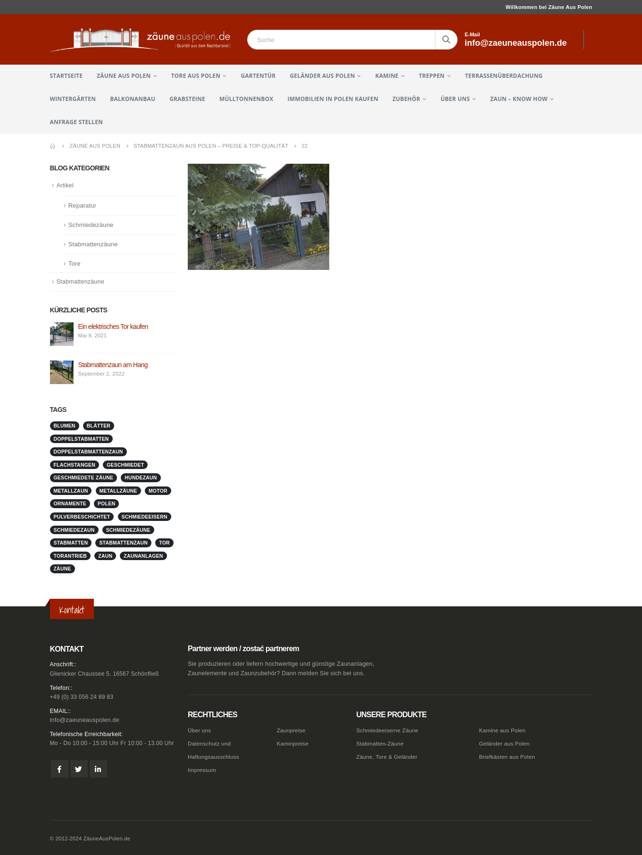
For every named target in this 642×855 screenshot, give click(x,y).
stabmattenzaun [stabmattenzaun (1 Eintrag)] (123, 543)
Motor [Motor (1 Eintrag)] (158, 492)
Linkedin (98, 770)
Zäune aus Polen (123, 76)
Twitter (79, 770)
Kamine (387, 76)
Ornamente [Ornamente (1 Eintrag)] (70, 504)
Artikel (66, 185)
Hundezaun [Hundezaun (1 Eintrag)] (141, 478)
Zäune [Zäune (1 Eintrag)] (62, 569)
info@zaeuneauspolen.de (84, 720)
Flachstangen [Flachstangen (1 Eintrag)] (75, 466)
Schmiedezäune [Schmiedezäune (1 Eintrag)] (128, 530)
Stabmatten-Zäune (381, 742)
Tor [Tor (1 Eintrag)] (164, 543)
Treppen (432, 76)
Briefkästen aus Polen (509, 755)
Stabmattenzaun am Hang (113, 365)
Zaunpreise (292, 730)
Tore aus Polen (195, 76)
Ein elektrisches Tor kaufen (113, 327)
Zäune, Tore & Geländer (389, 755)
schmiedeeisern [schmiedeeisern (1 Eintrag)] (144, 517)
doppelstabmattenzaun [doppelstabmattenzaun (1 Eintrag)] (88, 452)
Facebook (59, 770)
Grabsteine (187, 99)
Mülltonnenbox (246, 99)
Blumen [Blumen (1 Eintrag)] (64, 426)
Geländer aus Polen (322, 76)
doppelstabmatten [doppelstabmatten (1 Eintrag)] (81, 440)
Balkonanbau (132, 99)
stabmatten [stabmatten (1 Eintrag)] (71, 543)
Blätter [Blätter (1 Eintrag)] (98, 426)
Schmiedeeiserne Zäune (389, 730)
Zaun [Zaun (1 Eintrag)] (105, 556)
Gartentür (258, 76)
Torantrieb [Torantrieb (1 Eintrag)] (70, 556)
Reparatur (82, 206)
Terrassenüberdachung (504, 76)
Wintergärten (73, 99)
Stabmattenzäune (93, 244)
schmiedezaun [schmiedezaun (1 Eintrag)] (74, 530)
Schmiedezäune (91, 225)
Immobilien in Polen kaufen (333, 99)
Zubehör (406, 99)
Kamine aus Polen (503, 730)
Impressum (203, 768)
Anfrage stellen (76, 122)
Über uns (455, 99)
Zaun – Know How (519, 99)
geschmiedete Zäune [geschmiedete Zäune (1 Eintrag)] (84, 478)
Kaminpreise (294, 742)
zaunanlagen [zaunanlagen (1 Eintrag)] (143, 556)
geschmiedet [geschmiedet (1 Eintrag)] (125, 466)
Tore (74, 264)
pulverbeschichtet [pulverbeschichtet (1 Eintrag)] (82, 517)
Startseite (66, 76)
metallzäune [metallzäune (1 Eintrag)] (118, 492)
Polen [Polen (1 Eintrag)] (106, 504)
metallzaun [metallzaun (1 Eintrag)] (71, 492)
